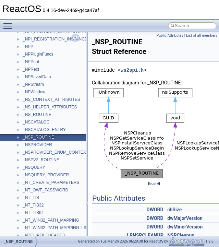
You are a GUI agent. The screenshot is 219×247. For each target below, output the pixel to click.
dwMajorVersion (185, 218)
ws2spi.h (132, 70)
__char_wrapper (37, 226)
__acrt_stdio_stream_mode (47, 60)
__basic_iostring (37, 105)
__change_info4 (37, 211)
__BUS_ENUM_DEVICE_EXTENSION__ (60, 173)
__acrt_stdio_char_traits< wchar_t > (55, 52)
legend (154, 183)
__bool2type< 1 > (38, 143)
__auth (29, 98)
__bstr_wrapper (37, 158)
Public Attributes (169, 35)
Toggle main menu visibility (9, 23)
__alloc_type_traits (40, 75)
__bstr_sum (33, 151)
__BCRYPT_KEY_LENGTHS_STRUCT (59, 113)
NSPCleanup (180, 235)
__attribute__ (35, 90)
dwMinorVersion (185, 227)
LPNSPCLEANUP (145, 235)
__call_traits (34, 188)
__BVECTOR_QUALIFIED (47, 181)
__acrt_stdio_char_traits (44, 37)
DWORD (155, 209)
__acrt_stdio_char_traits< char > (52, 45)
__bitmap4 (32, 120)
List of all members (201, 35)
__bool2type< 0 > (38, 135)
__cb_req (31, 203)
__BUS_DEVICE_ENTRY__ (48, 166)
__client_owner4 (37, 234)
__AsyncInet (34, 83)
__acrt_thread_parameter (46, 68)
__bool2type (34, 128)
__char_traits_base (40, 218)
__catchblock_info (39, 196)
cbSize (174, 209)
